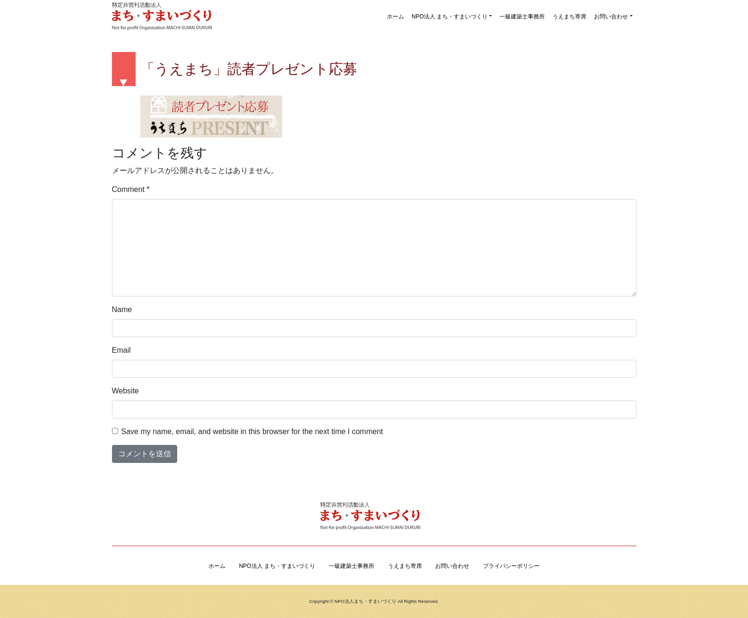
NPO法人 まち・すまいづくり (450, 16)
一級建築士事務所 (522, 16)
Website (125, 391)
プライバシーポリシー (511, 566)
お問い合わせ (611, 16)
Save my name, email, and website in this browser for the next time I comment (252, 431)
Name (122, 309)
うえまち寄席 (569, 16)
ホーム (395, 16)
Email (121, 350)
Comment (131, 189)
